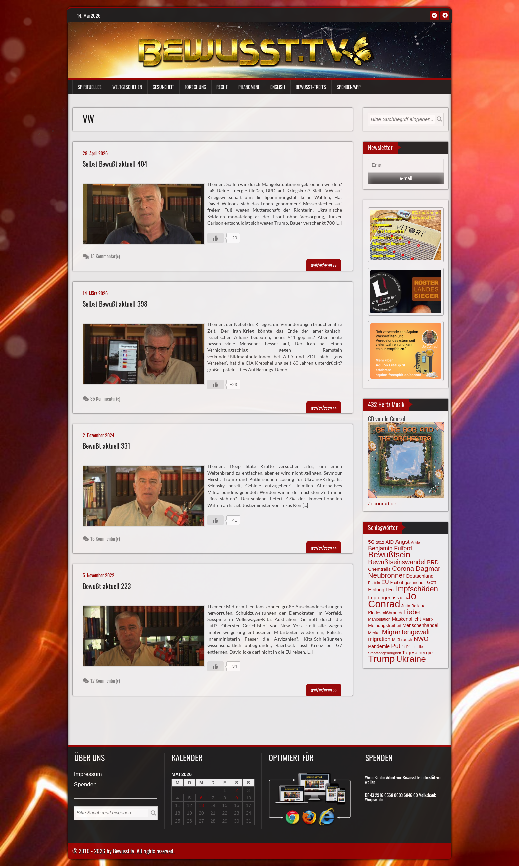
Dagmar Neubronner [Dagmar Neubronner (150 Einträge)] (404, 572)
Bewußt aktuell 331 (106, 446)
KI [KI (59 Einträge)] (424, 606)
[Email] (406, 165)
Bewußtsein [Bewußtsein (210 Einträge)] (389, 554)
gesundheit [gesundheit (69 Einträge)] (415, 582)
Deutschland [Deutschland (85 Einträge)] (419, 576)
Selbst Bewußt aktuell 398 (115, 304)
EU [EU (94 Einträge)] (385, 582)
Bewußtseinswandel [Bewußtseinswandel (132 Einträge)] (396, 562)
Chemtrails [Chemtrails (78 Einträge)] (379, 569)
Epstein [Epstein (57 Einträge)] (374, 583)
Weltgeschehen (127, 86)
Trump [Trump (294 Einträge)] (381, 659)
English (277, 86)
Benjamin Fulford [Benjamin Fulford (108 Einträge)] (390, 548)
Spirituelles (90, 86)
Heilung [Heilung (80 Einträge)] (376, 589)
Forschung (195, 86)
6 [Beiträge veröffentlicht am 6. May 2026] (201, 797)
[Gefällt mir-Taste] (215, 238)
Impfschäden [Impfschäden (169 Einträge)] (417, 589)
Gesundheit (163, 86)
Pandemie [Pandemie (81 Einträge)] (379, 646)
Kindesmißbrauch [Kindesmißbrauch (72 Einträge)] (385, 612)
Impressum (88, 774)
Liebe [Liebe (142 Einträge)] (411, 611)
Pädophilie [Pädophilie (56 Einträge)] (414, 647)
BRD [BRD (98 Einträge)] (433, 562)
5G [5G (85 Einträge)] (371, 542)
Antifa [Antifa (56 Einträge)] (415, 542)
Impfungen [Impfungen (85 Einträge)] (379, 597)
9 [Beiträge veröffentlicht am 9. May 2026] (236, 797)
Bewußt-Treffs (311, 86)
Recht (222, 86)
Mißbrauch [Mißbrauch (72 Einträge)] (402, 639)
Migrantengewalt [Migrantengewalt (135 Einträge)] (406, 632)
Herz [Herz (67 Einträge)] (390, 590)
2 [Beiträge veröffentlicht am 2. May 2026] (236, 790)
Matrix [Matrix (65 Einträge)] (427, 619)
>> (323, 265)
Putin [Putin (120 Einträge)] (398, 645)
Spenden (85, 785)
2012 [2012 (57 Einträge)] (380, 542)
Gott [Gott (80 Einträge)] (431, 582)
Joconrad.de (382, 503)
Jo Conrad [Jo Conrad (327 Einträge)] (392, 599)
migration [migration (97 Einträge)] (379, 639)
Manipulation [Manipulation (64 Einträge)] (379, 619)
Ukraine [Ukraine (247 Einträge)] (411, 659)
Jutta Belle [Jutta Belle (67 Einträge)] (411, 606)
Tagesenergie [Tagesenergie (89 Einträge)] (417, 652)
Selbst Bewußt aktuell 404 (115, 164)
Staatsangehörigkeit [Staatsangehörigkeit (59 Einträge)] (384, 653)
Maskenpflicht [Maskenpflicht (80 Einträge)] (406, 619)
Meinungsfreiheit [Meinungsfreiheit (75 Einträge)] (384, 625)
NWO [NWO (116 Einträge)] (421, 638)
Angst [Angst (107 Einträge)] (402, 541)
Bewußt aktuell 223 (107, 586)
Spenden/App (349, 86)
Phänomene (249, 86)
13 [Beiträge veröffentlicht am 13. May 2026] (201, 805)
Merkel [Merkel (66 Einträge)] (374, 633)
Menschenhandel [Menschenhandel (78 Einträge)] (420, 625)
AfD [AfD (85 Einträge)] (389, 542)
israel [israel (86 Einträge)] (399, 597)
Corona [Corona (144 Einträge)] (403, 568)
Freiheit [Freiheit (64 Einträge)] (396, 582)
